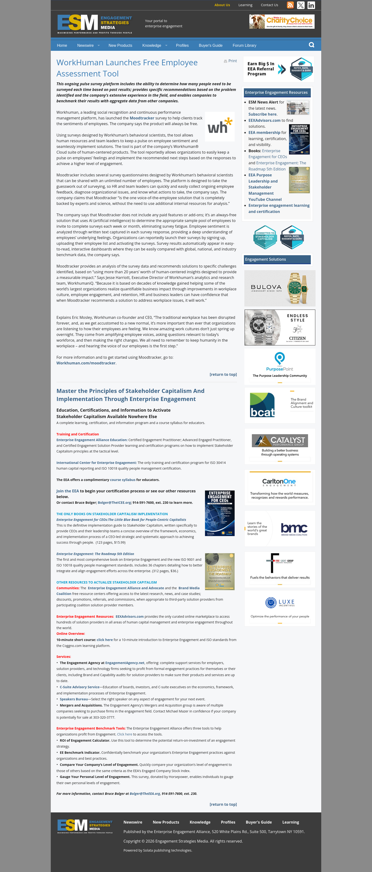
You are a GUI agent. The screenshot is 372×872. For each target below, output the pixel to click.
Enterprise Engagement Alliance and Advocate (126, 588)
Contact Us (269, 5)
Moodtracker (142, 118)
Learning (245, 5)
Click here (124, 734)
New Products (120, 45)
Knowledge (151, 45)
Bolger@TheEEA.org (145, 793)
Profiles (182, 45)
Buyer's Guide (211, 45)
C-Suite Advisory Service (79, 687)
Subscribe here (263, 114)
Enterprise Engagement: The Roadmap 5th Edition (95, 553)
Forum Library (244, 45)
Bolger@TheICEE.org (114, 502)
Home (62, 45)
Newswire (85, 45)
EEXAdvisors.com (130, 616)
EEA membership (264, 132)
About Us (222, 5)
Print (232, 60)
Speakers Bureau (74, 699)
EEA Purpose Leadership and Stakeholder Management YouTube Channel (265, 187)
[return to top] (223, 374)
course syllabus (122, 479)
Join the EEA (67, 491)
